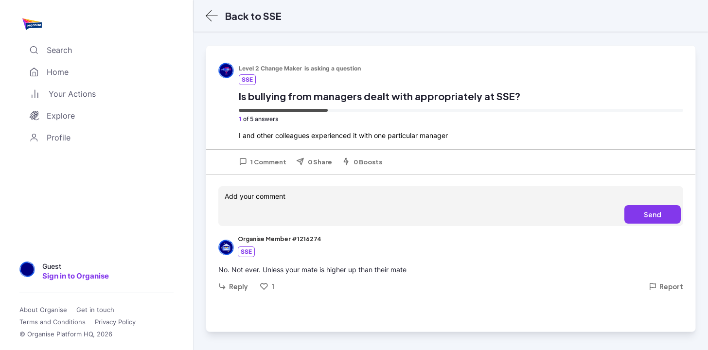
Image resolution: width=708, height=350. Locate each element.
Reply (233, 286)
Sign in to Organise (75, 275)
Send (652, 214)
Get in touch (95, 310)
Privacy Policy (115, 322)
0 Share (314, 162)
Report (666, 286)
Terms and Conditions (52, 322)
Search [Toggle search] (48, 50)
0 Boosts (362, 162)
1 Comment (262, 162)
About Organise (43, 310)
